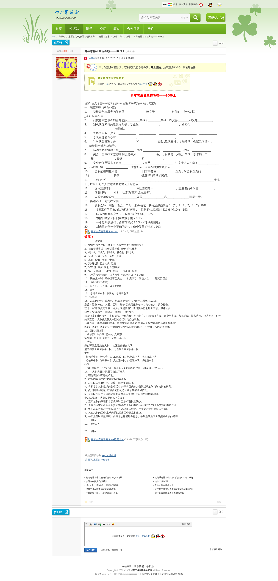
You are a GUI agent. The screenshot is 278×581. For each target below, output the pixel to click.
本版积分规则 (215, 549)
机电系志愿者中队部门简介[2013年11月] (174, 477)
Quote (104, 524)
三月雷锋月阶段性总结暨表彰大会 (102, 493)
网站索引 (127, 566)
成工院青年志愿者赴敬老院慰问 (169, 493)
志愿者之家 (104, 36)
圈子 (89, 29)
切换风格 (170, 4)
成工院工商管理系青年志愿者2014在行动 (174, 489)
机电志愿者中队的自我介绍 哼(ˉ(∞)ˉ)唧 (104, 477)
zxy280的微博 (109, 455)
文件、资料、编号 (121, 36)
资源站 (74, 29)
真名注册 (183, 4)
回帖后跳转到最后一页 (110, 550)
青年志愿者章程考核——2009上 (149, 36)
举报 (219, 502)
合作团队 (133, 29)
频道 (116, 29)
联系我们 (139, 566)
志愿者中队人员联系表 (96, 481)
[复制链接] (130, 51)
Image (95, 524)
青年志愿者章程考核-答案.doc (107, 439)
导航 (150, 29)
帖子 (183, 17)
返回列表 (221, 44)
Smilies (113, 524)
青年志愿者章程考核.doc (104, 231)
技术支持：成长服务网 (150, 574)
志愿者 (96, 459)
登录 (175, 4)
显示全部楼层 (127, 58)
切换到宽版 (164, 4)
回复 (91, 502)
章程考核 (105, 459)
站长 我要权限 (161, 481)
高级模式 (186, 524)
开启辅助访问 (161, 2)
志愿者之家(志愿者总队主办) (81, 36)
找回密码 (193, 4)
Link (99, 524)
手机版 (150, 566)
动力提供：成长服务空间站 (172, 574)
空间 (103, 29)
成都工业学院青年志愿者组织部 (101, 489)
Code (108, 524)
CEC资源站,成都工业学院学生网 (53, 36)
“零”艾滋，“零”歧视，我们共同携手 (102, 485)
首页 (59, 29)
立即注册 (191, 67)
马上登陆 (156, 67)
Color (91, 524)
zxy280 (91, 58)
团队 (112, 274)
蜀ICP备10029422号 (103, 574)
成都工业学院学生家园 (141, 570)
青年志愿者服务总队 (164, 485)
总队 (90, 459)
